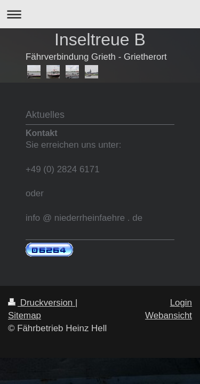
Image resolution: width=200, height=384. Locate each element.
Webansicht (168, 315)
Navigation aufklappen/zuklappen (100, 14)
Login (181, 303)
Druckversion (41, 303)
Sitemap (24, 315)
